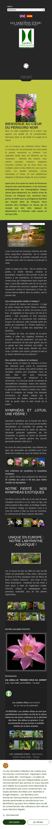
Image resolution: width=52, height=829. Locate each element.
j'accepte (14, 822)
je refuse (38, 822)
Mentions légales (17, 809)
